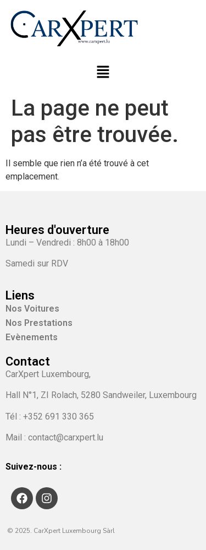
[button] (103, 73)
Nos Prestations (39, 323)
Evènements (31, 337)
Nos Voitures (38, 309)
